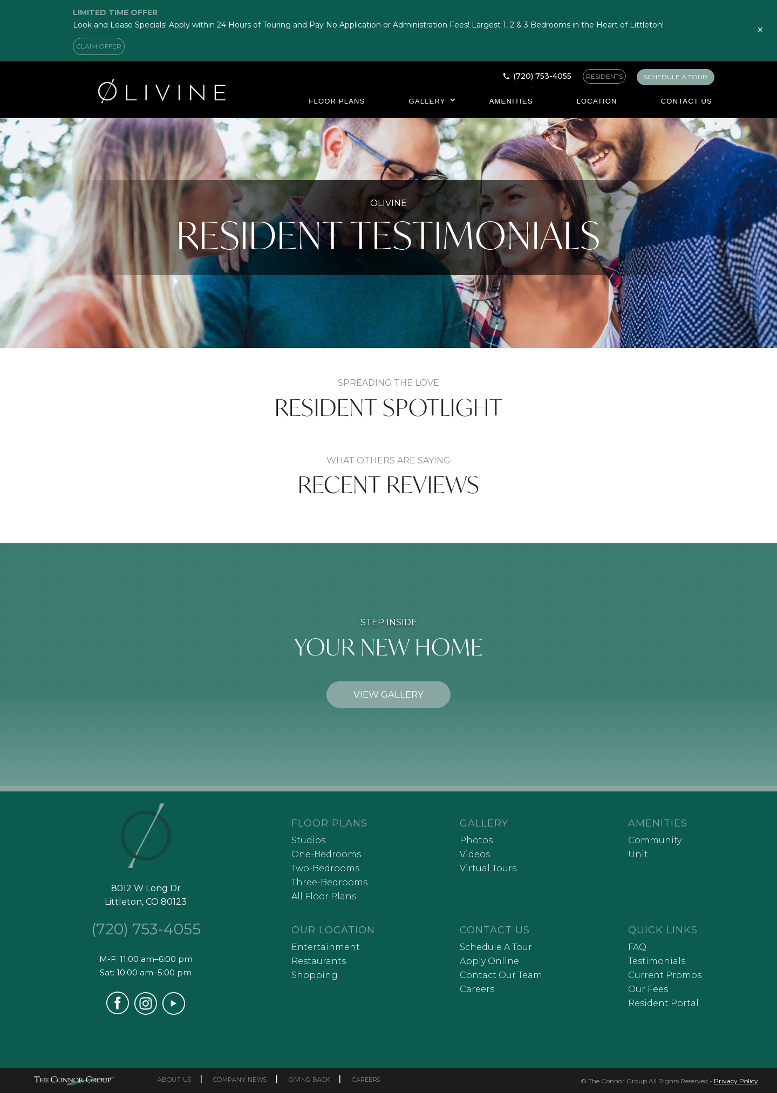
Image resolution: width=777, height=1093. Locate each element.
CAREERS (366, 1079)
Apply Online (489, 961)
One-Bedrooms (326, 854)
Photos (476, 840)
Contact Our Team (501, 975)
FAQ (637, 947)
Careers (477, 989)
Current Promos (664, 975)
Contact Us (686, 101)
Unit (638, 854)
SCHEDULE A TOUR (675, 77)
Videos (475, 854)
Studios (308, 840)
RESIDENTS (604, 76)
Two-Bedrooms (325, 868)
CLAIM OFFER (98, 46)
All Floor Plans (323, 896)
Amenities (511, 101)
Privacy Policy (736, 1081)
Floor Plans (337, 101)
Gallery (427, 101)
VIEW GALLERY (388, 694)
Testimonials (656, 961)
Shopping (314, 975)
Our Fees (648, 989)
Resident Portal (663, 1003)
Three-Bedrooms (329, 882)
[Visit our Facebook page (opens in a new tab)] (117, 1011)
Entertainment (325, 947)
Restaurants (318, 961)
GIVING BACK (310, 1079)
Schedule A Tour (496, 947)
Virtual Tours (488, 868)
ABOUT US (175, 1079)
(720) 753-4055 (542, 76)
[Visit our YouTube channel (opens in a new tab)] (173, 1012)
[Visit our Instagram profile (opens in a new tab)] (145, 1012)
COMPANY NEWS (240, 1079)
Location (597, 101)
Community (654, 840)
